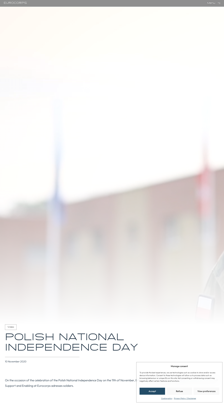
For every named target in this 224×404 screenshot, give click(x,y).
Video (10, 327)
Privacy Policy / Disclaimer (185, 398)
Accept (152, 391)
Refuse (179, 391)
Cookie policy (166, 398)
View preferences (206, 391)
